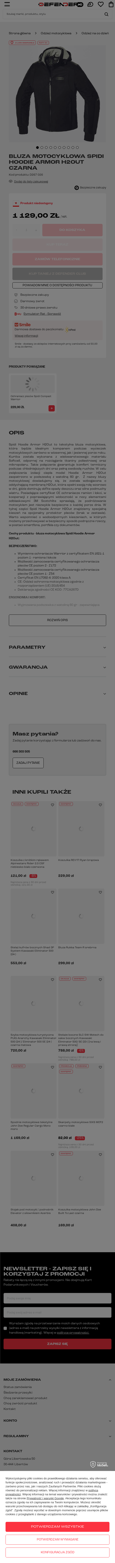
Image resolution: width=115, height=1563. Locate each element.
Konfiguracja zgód (57, 1552)
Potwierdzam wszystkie (57, 1526)
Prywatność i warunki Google (45, 1498)
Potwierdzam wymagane (57, 1539)
